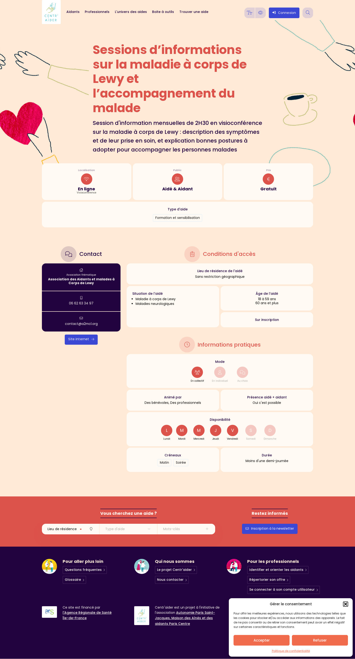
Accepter (262, 640)
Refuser (320, 640)
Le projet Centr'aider (174, 570)
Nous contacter (170, 579)
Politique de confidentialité (291, 651)
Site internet (81, 339)
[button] (345, 604)
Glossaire (73, 579)
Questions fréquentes (83, 570)
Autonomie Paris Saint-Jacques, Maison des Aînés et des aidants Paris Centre (185, 618)
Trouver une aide (193, 12)
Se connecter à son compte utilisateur (282, 590)
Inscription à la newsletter (270, 528)
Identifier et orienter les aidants (276, 570)
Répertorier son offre (267, 579)
